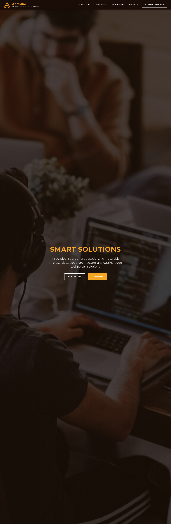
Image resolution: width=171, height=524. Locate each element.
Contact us (133, 5)
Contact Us (97, 277)
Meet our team (117, 5)
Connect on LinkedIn (154, 5)
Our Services (100, 5)
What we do (84, 5)
